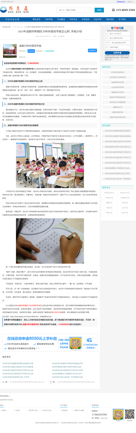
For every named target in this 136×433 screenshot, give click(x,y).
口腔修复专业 (125, 198)
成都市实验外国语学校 (118, 117)
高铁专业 (109, 213)
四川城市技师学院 (117, 72)
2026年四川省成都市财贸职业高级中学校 (17, 363)
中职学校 (49, 19)
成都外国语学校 (117, 112)
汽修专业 (109, 208)
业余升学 (98, 19)
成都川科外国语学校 (30, 45)
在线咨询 (92, 50)
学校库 (4, 410)
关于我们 (122, 19)
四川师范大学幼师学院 (118, 77)
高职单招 (110, 19)
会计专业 (125, 208)
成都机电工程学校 (117, 92)
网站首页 (36, 19)
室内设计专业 (125, 193)
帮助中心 (131, 2)
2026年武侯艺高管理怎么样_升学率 (15, 377)
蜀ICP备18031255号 (95, 423)
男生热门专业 (33, 410)
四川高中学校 (57, 312)
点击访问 (31, 51)
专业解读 (61, 19)
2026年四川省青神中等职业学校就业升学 (67, 363)
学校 (21, 27)
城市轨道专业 (109, 193)
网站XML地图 (79, 410)
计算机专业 (109, 198)
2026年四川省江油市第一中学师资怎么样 (67, 377)
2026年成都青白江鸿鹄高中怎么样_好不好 (120, 168)
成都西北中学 (117, 107)
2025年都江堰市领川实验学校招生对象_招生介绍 (27, 382)
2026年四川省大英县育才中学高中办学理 (67, 370)
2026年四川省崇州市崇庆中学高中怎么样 (17, 370)
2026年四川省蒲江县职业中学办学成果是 (17, 367)
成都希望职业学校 (117, 82)
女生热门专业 (46, 410)
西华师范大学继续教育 (118, 102)
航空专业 (125, 213)
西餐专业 (109, 203)
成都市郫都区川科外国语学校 (29, 305)
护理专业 (125, 203)
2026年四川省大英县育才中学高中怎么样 (17, 374)
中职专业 (73, 19)
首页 (14, 27)
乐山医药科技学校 (117, 87)
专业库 (17, 410)
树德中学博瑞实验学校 (118, 97)
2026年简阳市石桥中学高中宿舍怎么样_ (67, 367)
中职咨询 (85, 19)
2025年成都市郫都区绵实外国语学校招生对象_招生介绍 (72, 383)
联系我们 (65, 410)
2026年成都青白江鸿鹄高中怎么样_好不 (67, 374)
